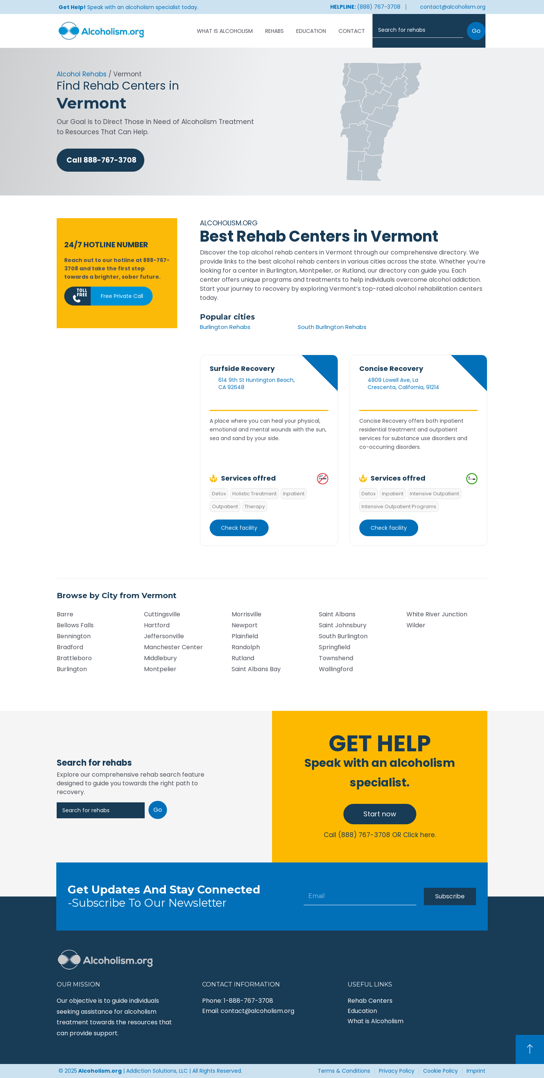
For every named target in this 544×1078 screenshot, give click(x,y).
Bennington (74, 636)
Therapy (254, 506)
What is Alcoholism (225, 31)
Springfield (334, 647)
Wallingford (336, 669)
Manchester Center (173, 647)
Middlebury (160, 658)
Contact (351, 31)
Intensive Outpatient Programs (399, 506)
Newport (245, 625)
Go (476, 30)
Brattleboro (74, 658)
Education (311, 31)
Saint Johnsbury (342, 625)
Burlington (72, 669)
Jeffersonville (164, 636)
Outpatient (225, 506)
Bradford (70, 647)
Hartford (157, 625)
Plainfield (245, 636)
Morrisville (246, 614)
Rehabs (274, 31)
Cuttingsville (162, 614)
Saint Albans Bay (256, 669)
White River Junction (436, 614)
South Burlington (343, 636)
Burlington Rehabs (225, 327)
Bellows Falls (75, 625)
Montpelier (160, 669)
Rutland (243, 658)
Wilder (415, 625)
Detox (219, 493)
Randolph (246, 647)
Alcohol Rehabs (82, 74)
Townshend (336, 658)
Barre (65, 614)
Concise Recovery (391, 368)
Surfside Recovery (242, 368)
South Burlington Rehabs (332, 327)
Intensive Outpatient (434, 493)
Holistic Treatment (254, 493)
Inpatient (293, 493)
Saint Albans (337, 614)
